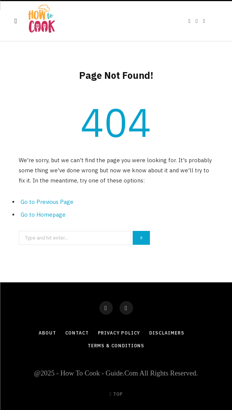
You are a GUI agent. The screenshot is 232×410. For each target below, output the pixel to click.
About (47, 333)
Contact (77, 333)
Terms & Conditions (116, 345)
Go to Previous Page (47, 201)
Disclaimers (166, 333)
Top (116, 394)
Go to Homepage (43, 214)
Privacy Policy (119, 333)
